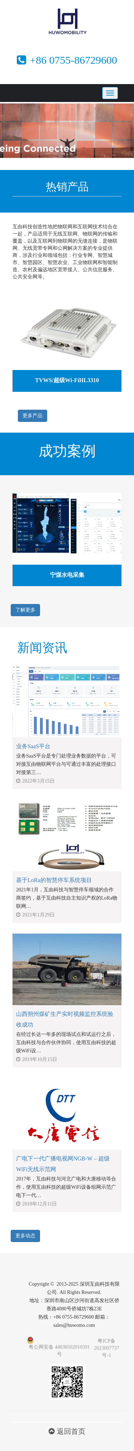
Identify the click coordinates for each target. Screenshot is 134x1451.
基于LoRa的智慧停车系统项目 (54, 880)
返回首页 (67, 1431)
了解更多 (25, 610)
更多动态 (25, 1235)
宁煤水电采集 (67, 575)
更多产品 (33, 415)
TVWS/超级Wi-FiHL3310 (67, 380)
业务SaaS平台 (33, 746)
